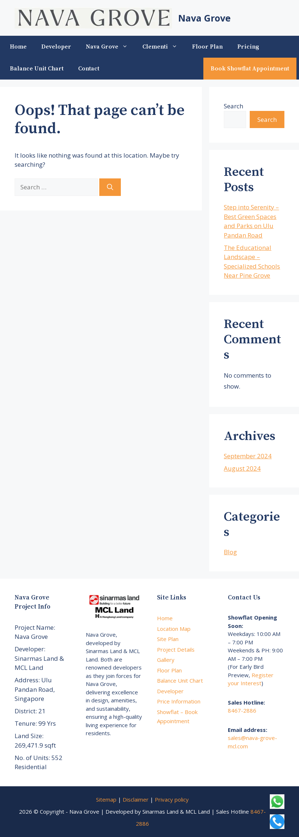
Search (233, 106)
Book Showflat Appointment (250, 68)
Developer (56, 46)
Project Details (176, 649)
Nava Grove (204, 18)
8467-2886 (242, 710)
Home (18, 46)
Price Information (178, 701)
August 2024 (242, 468)
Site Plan (168, 639)
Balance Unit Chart (37, 68)
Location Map (174, 628)
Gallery (166, 659)
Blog (230, 552)
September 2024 (248, 456)
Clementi (163, 47)
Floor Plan (207, 46)
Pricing (248, 46)
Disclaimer (136, 799)
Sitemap (106, 799)
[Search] (110, 187)
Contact (88, 68)
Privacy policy (172, 799)
